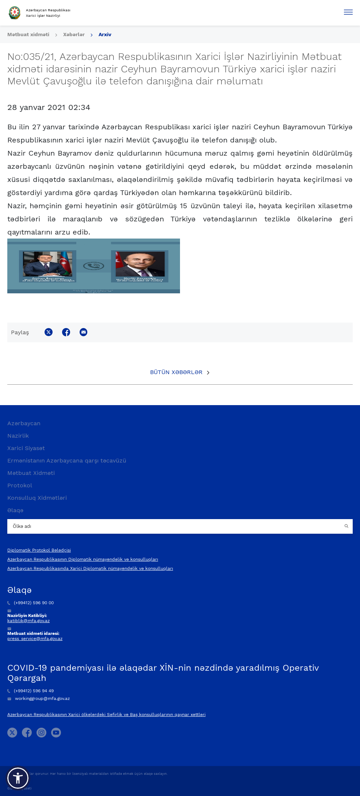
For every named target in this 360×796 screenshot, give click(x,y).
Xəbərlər (74, 34)
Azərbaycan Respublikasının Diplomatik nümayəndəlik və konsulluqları (82, 559)
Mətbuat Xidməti (31, 472)
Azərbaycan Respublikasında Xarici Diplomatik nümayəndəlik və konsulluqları (90, 568)
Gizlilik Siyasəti (19, 788)
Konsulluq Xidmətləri (37, 497)
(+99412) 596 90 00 (30, 602)
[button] (17, 778)
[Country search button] (347, 526)
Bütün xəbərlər (176, 372)
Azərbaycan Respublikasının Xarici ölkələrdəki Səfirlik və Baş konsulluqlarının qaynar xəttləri (106, 714)
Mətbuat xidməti (28, 34)
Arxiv (105, 34)
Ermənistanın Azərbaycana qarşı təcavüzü (66, 460)
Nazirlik (18, 435)
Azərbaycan (24, 423)
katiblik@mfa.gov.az (28, 620)
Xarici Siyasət (26, 448)
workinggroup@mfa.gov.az (38, 698)
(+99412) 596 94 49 (30, 690)
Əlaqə (15, 510)
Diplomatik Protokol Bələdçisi (39, 550)
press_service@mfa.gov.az (34, 638)
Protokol (19, 485)
